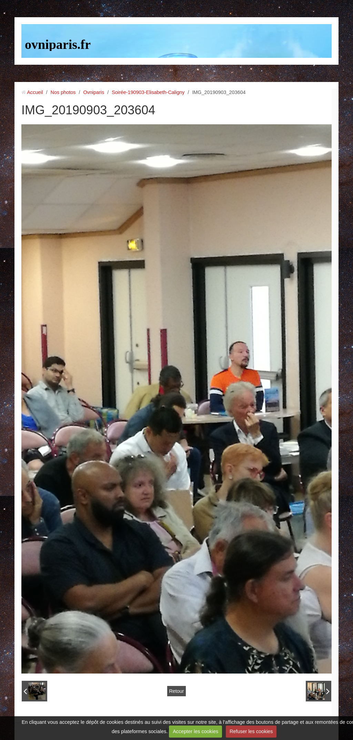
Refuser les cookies (251, 731)
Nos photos (63, 92)
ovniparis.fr (58, 44)
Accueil (35, 92)
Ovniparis (93, 92)
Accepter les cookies (195, 731)
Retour (176, 691)
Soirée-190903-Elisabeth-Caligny (148, 92)
